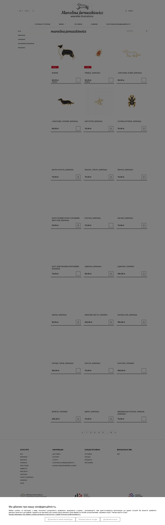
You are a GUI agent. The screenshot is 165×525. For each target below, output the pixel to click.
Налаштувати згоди (88, 519)
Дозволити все (110, 519)
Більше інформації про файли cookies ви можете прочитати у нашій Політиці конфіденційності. (45, 514)
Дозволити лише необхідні (60, 519)
